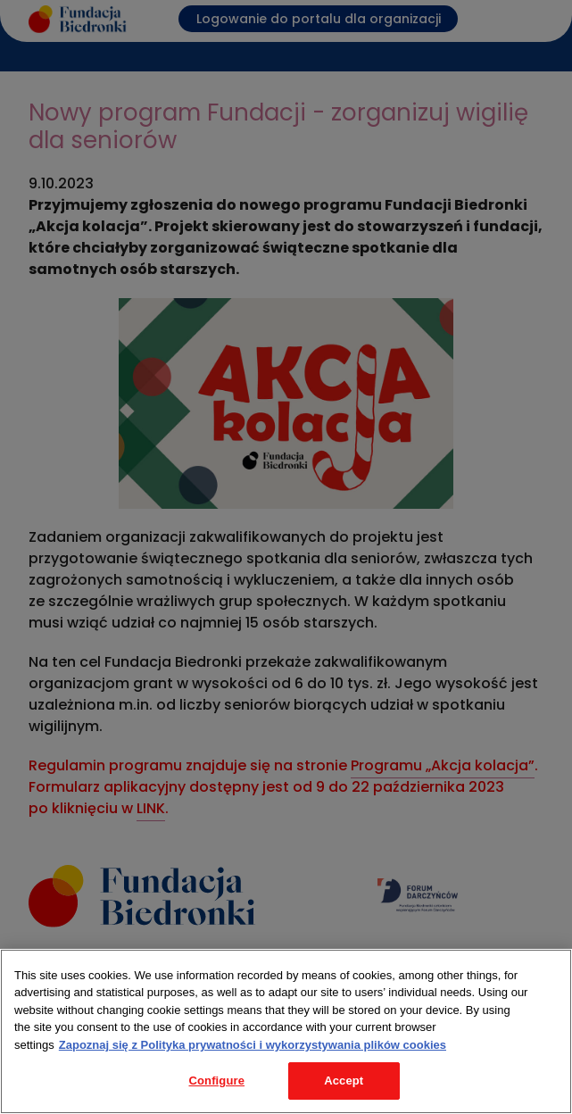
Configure (216, 1080)
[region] (286, 1031)
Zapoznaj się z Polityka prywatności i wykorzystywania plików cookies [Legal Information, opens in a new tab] (252, 1045)
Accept (343, 1080)
